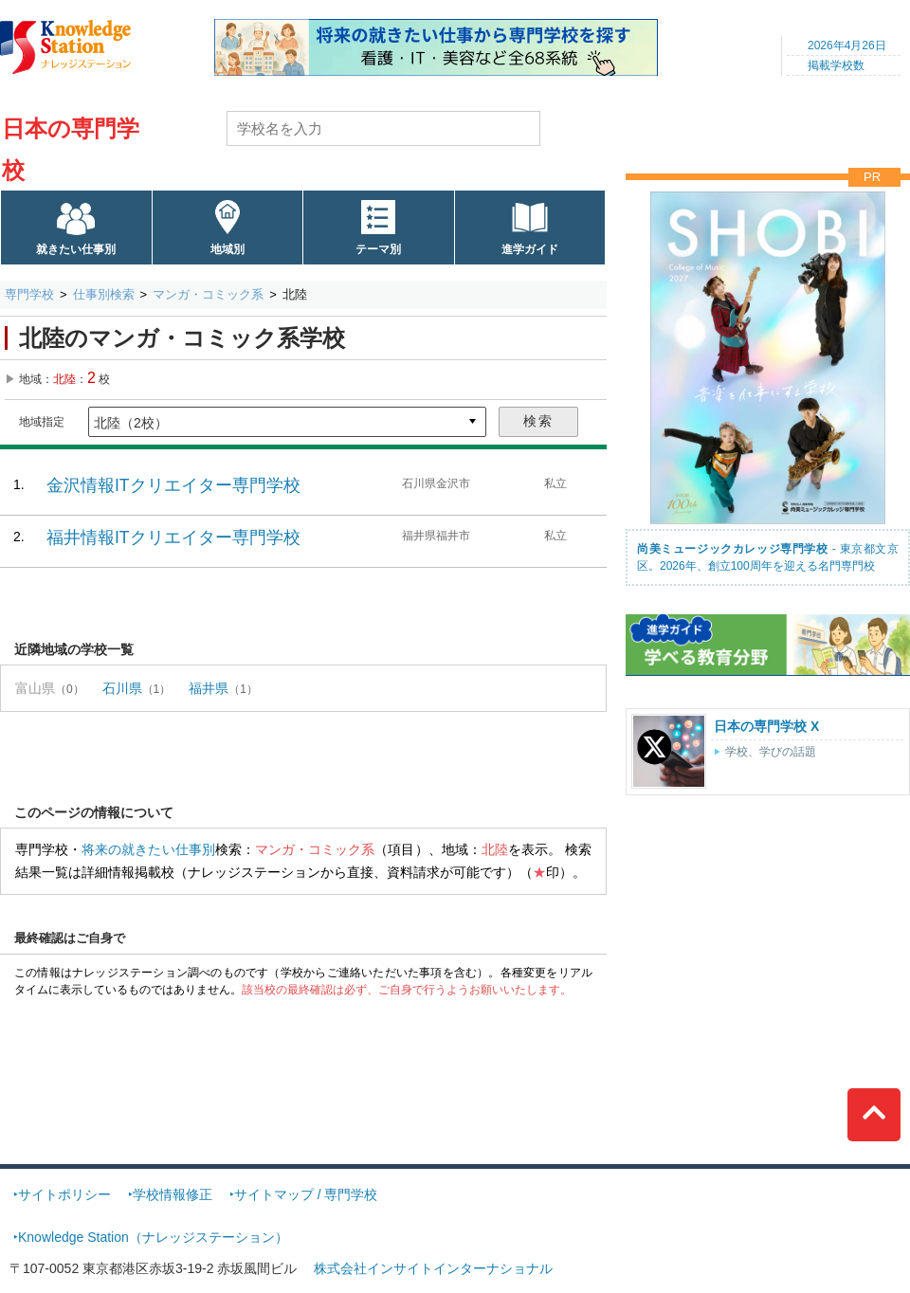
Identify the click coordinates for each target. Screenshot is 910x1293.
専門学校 (29, 294)
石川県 (122, 688)
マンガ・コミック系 (208, 294)
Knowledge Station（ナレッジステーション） (153, 1237)
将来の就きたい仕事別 (148, 849)
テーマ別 (378, 249)
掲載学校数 (836, 65)
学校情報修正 (172, 1194)
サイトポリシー (64, 1194)
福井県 (208, 688)
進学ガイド (529, 249)
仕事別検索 (104, 294)
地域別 (227, 249)
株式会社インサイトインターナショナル (433, 1268)
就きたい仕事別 (76, 249)
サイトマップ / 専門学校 (306, 1194)
